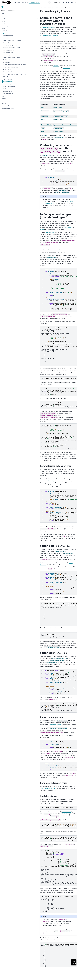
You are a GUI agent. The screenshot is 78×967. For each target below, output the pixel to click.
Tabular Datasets (7, 86)
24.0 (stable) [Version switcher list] (56, 2)
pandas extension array (52, 614)
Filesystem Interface (8, 53)
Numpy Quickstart (55, 468)
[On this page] (75, 2)
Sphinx (11, 965)
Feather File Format (8, 76)
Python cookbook (7, 102)
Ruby (3, 107)
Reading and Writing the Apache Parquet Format (9, 82)
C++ (3, 16)
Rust (3, 110)
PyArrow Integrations (8, 93)
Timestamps (6, 67)
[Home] (22, 7)
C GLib (3, 18)
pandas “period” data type (64, 398)
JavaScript (4, 26)
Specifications (16, 2)
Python (4, 33)
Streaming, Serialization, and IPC (10, 50)
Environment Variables (9, 95)
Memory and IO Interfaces (10, 47)
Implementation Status (8, 117)
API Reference (6, 98)
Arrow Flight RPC (7, 88)
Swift (3, 112)
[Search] (49, 2)
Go (2, 21)
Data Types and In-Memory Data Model (10, 41)
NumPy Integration (8, 56)
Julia (3, 28)
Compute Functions (8, 44)
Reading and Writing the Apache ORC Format (9, 71)
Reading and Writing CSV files (10, 74)
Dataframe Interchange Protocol (9, 62)
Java (3, 23)
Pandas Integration (8, 58)
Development (25, 2)
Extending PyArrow (8, 90)
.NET (3, 14)
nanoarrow (5, 115)
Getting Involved (7, 100)
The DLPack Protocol (8, 65)
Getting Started (7, 38)
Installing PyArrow (8, 35)
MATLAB (4, 30)
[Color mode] (64, 2)
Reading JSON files (8, 79)
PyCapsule (37, 51)
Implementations (34, 2)
